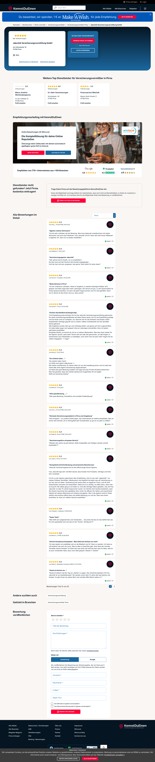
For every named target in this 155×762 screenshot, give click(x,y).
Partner (57, 732)
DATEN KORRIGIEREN (83, 50)
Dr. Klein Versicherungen (58, 92)
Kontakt (57, 736)
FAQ (29, 736)
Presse (57, 729)
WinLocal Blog (79, 732)
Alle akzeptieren (90, 758)
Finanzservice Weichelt (89, 92)
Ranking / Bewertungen (36, 739)
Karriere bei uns (80, 736)
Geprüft (109, 241)
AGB (58, 703)
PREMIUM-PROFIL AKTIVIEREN (83, 40)
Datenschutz (32, 726)
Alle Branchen (120, 9)
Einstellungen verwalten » (114, 755)
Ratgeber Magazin (15, 732)
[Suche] (71, 7)
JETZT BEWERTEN (127, 17)
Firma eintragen (14, 736)
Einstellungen (44, 726)
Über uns (58, 726)
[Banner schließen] (150, 14)
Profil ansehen (20, 103)
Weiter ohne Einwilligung (68, 758)
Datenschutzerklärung (63, 706)
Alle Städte (107, 9)
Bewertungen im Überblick (28, 62)
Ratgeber (133, 9)
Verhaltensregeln (93, 651)
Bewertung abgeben (47, 62)
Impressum (78, 726)
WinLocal (77, 729)
